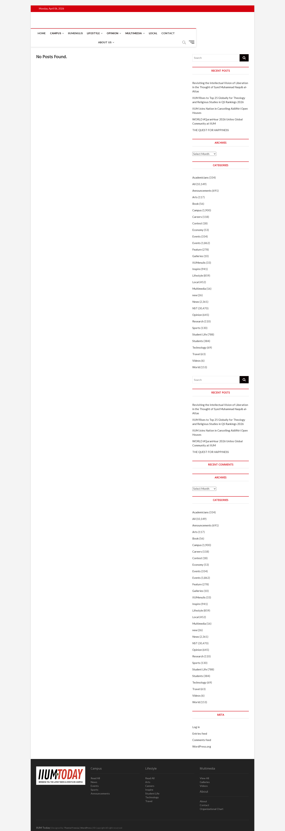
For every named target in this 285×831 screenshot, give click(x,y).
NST (195, 299)
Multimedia (134, 33)
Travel (196, 345)
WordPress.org (201, 737)
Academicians (200, 168)
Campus (55, 33)
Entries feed (199, 724)
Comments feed (201, 731)
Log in (196, 718)
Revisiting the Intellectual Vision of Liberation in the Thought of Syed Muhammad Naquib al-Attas (220, 78)
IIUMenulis (75, 33)
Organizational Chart (211, 800)
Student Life (199, 325)
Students (197, 332)
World (196, 358)
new (194, 286)
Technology (199, 338)
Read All (95, 769)
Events (196, 227)
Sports (196, 319)
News (195, 292)
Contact (168, 33)
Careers (197, 207)
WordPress (86, 819)
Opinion (113, 33)
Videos (196, 351)
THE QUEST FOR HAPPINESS (210, 121)
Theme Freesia (71, 819)
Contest (197, 214)
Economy (197, 221)
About (203, 792)
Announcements (202, 181)
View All (204, 769)
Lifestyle (93, 33)
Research (198, 312)
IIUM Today (43, 818)
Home (42, 33)
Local (153, 33)
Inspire (196, 260)
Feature (197, 240)
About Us (186, 33)
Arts (195, 188)
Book (195, 194)
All (194, 175)
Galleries (197, 247)
